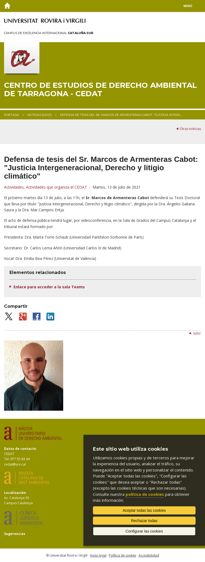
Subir (197, 333)
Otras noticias (190, 128)
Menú (187, 6)
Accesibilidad (149, 555)
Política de (122, 555)
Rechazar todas (144, 520)
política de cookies (145, 494)
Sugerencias (14, 533)
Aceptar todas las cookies (144, 510)
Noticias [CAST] (39, 115)
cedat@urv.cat (15, 464)
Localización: (15, 492)
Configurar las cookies (144, 531)
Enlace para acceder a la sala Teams (49, 286)
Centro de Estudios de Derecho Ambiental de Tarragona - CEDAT (100, 89)
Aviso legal (98, 555)
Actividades (14, 187)
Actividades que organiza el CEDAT (56, 187)
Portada (11, 115)
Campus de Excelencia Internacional (48, 33)
